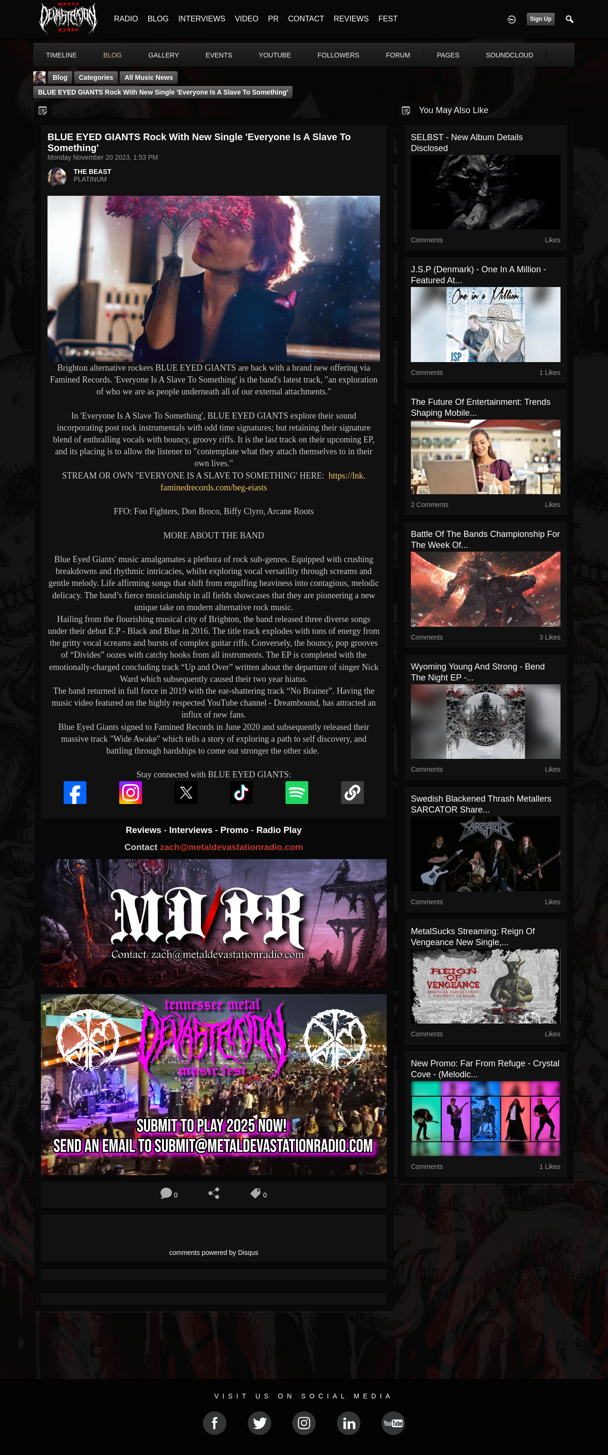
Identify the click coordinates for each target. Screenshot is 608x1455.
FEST (388, 19)
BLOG (158, 19)
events (219, 55)
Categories (96, 77)
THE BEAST (92, 171)
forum (398, 55)
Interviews (192, 830)
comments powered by (213, 1252)
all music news (148, 77)
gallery (163, 55)
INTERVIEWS (201, 19)
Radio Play (279, 830)
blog (113, 55)
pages (448, 55)
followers (339, 55)
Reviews (145, 830)
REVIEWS (351, 19)
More (500, 55)
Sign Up (540, 19)
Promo (235, 830)
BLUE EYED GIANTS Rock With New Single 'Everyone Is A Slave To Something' (163, 92)
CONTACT (306, 19)
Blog (60, 77)
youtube (275, 55)
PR (273, 19)
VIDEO (246, 19)
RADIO (126, 19)
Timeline (61, 55)
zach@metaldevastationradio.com (231, 847)
